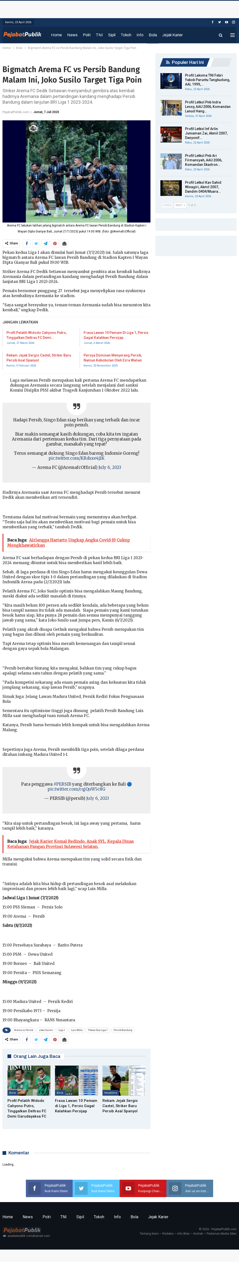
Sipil (111, 35)
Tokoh (126, 35)
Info (140, 35)
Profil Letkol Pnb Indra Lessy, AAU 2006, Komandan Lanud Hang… (208, 106)
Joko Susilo (46, 1030)
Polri (87, 35)
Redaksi (168, 1233)
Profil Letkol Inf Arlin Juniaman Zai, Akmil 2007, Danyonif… (206, 133)
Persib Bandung (123, 1030)
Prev (166, 205)
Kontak (198, 1233)
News (72, 35)
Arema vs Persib (23, 1030)
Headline (110, 1092)
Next (180, 205)
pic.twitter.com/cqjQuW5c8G (76, 789)
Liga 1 (61, 1030)
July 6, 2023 (109, 467)
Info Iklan (183, 1233)
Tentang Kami (149, 1233)
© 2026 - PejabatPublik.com (218, 1229)
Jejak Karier (172, 35)
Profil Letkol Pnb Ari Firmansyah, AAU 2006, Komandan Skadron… (203, 160)
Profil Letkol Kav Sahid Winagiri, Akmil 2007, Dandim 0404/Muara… (203, 186)
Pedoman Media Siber (222, 1233)
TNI (99, 35)
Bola (153, 35)
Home (56, 35)
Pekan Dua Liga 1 (98, 1030)
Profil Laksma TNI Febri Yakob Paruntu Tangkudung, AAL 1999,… (207, 79)
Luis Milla (77, 1030)
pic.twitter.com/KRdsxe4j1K (76, 458)
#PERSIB (62, 784)
